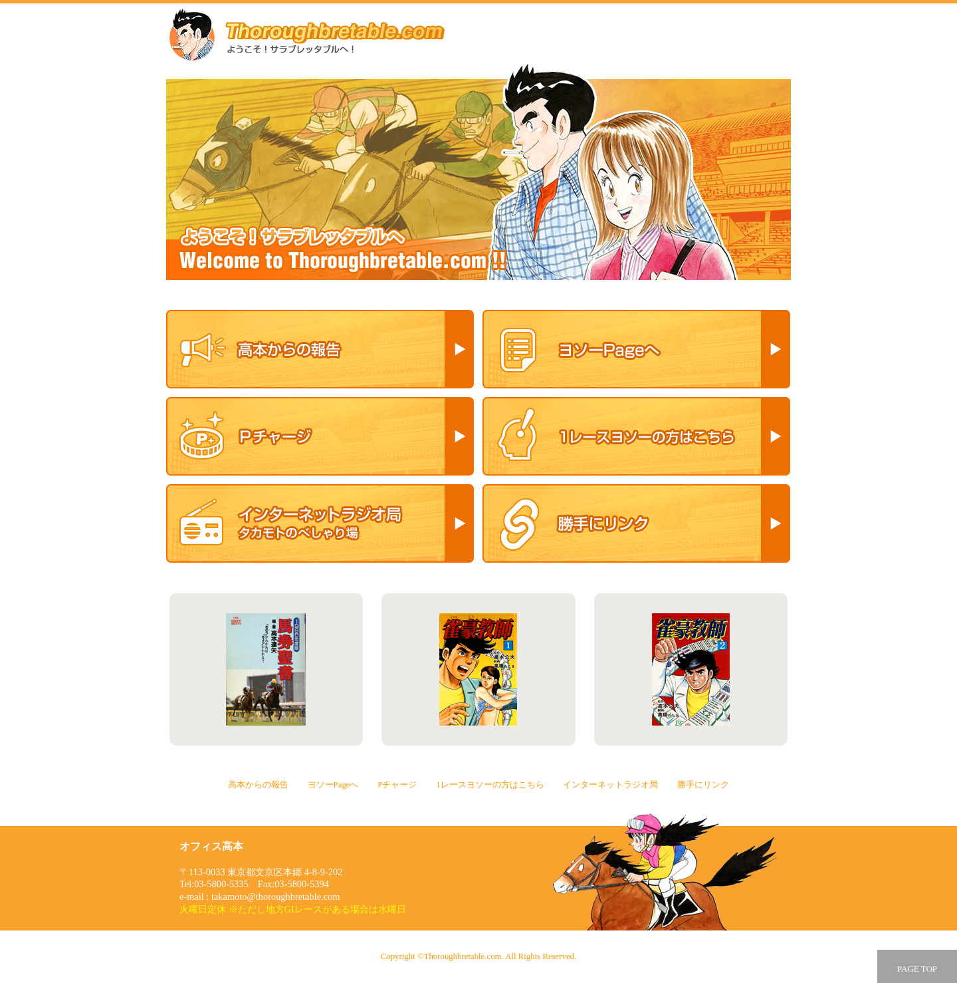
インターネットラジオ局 (320, 523)
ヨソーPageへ (636, 349)
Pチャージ (320, 436)
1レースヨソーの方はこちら (636, 436)
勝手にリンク (636, 523)
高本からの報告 (320, 349)
